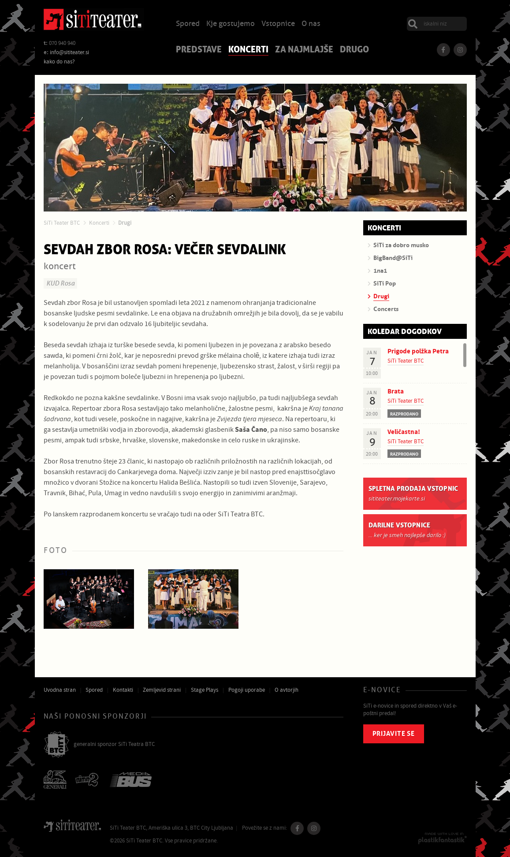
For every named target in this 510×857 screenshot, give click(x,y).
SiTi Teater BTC (62, 222)
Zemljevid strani (162, 690)
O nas (311, 24)
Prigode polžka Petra (418, 351)
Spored (188, 24)
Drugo (354, 50)
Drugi (124, 222)
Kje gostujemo (230, 24)
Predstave (199, 50)
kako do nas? (59, 61)
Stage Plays (204, 690)
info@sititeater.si (69, 52)
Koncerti (248, 50)
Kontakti (123, 690)
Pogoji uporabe (246, 690)
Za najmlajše (304, 50)
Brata (395, 391)
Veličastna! (403, 432)
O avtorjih (286, 690)
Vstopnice (278, 24)
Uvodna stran (60, 690)
